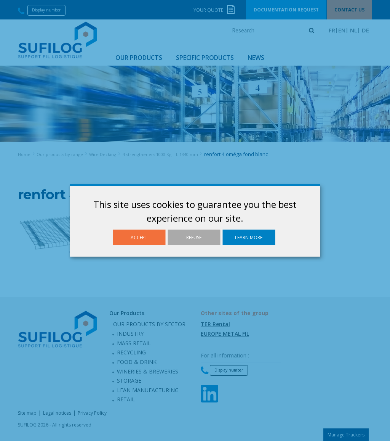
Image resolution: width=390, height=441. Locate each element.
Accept (139, 237)
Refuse (193, 237)
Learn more (248, 237)
